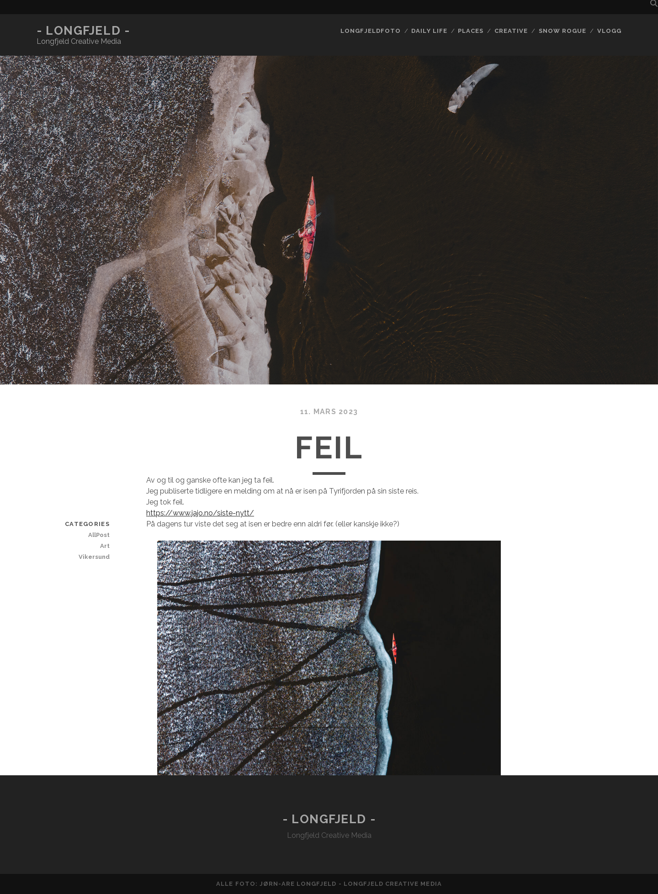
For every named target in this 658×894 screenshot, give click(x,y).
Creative (511, 30)
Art (105, 545)
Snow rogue (562, 30)
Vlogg (609, 30)
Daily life (429, 30)
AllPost (99, 534)
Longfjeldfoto (370, 30)
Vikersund (94, 556)
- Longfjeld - (83, 30)
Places (470, 30)
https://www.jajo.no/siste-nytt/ (200, 513)
